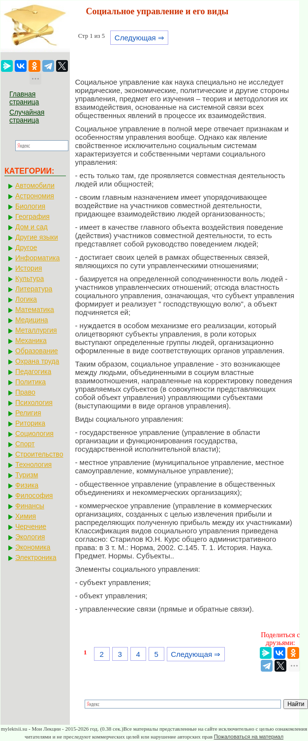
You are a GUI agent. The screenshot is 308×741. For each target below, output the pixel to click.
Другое (26, 247)
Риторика (30, 423)
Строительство (39, 454)
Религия (28, 413)
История (28, 268)
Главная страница (24, 98)
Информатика (37, 258)
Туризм (26, 475)
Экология (30, 537)
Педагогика (33, 371)
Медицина (31, 320)
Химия (25, 516)
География (32, 216)
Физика (26, 485)
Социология (34, 433)
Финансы (29, 506)
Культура (29, 278)
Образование (36, 351)
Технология (33, 464)
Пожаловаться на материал (248, 737)
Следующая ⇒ (139, 37)
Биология (30, 206)
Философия (34, 495)
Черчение (30, 526)
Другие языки (36, 237)
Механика (31, 340)
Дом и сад (31, 227)
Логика (26, 299)
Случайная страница (26, 116)
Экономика (32, 547)
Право (25, 392)
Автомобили (35, 185)
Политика (30, 382)
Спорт (24, 444)
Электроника (36, 557)
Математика (34, 309)
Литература (33, 289)
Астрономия (34, 196)
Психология (34, 402)
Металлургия (36, 330)
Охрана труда (37, 361)
